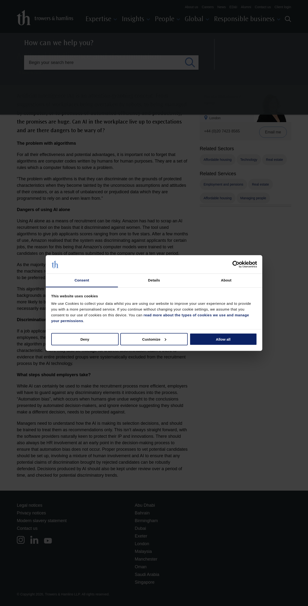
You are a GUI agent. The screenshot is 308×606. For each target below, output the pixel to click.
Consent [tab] (82, 280)
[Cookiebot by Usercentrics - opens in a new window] (236, 264)
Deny (84, 339)
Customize (154, 339)
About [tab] (226, 280)
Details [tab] (154, 280)
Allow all (223, 339)
